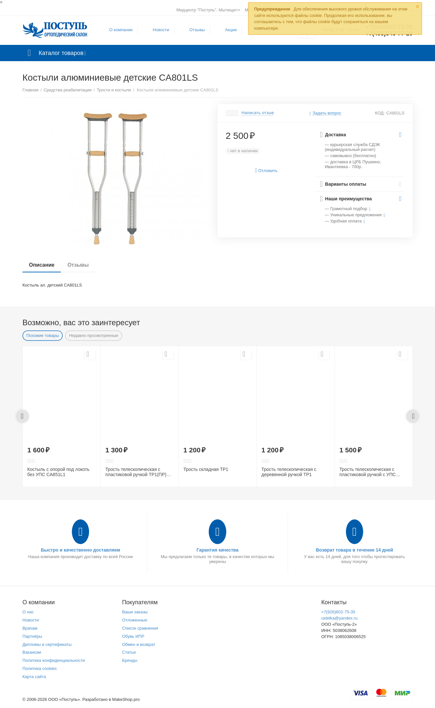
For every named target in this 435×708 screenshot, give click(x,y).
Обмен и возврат (138, 644)
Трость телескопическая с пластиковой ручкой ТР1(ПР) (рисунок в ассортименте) (135, 472)
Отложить (266, 170)
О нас (28, 611)
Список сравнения (140, 628)
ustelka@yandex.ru (339, 618)
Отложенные (134, 620)
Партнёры (32, 636)
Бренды (129, 660)
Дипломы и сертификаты (47, 644)
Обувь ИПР (133, 636)
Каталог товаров (61, 53)
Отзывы (197, 29)
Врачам (29, 628)
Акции (231, 29)
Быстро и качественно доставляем (80, 550)
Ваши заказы (135, 611)
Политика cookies (39, 668)
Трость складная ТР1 (205, 469)
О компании (121, 29)
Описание (41, 265)
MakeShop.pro (126, 699)
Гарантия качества (217, 550)
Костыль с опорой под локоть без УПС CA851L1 (58, 472)
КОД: (380, 113)
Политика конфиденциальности (53, 660)
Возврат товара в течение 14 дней (354, 550)
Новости (161, 29)
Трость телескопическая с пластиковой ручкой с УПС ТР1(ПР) (367, 472)
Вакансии (31, 652)
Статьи (129, 652)
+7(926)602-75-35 (338, 611)
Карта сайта (34, 676)
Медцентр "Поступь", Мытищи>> (208, 9)
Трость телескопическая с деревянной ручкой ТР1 (288, 472)
